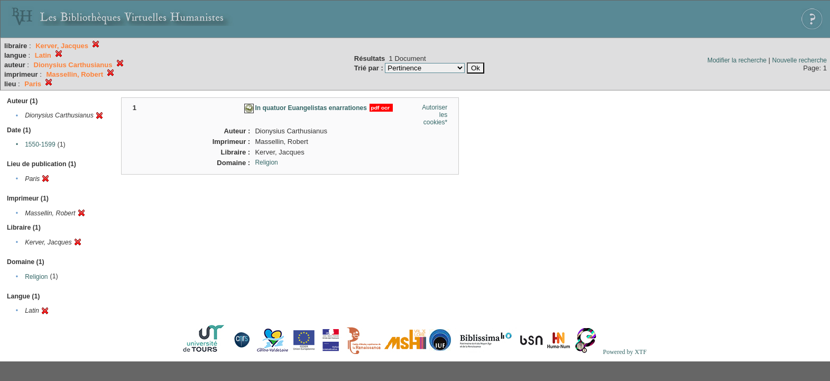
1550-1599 (40, 144)
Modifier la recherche (737, 60)
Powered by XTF (625, 352)
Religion (36, 276)
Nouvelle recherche (799, 60)
